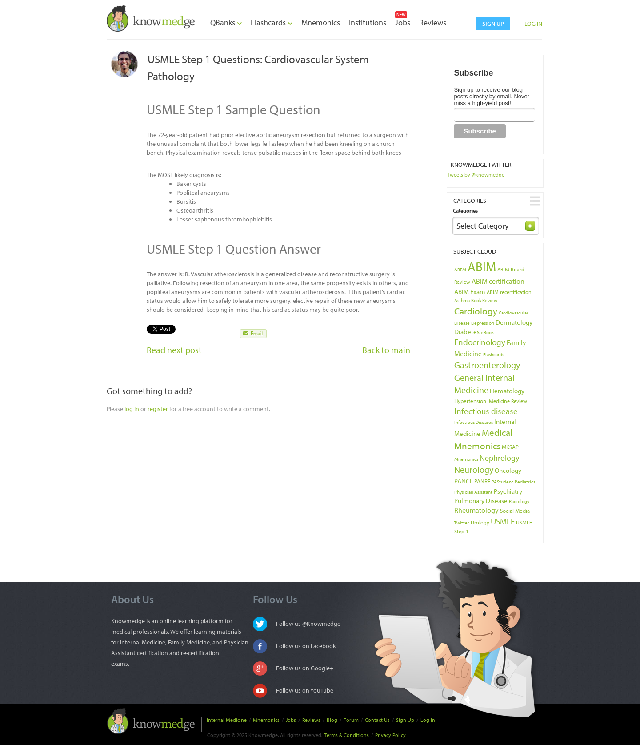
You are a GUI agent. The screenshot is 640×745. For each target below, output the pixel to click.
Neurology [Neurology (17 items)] (473, 469)
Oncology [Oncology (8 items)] (508, 470)
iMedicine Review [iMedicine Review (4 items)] (507, 401)
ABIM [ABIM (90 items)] (482, 266)
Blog (332, 720)
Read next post (174, 349)
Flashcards (271, 22)
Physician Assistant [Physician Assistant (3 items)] (473, 492)
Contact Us (377, 720)
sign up (493, 24)
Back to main (386, 349)
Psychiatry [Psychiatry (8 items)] (508, 491)
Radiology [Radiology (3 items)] (519, 501)
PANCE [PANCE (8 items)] (463, 480)
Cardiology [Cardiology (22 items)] (475, 311)
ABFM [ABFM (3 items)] (460, 269)
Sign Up (405, 720)
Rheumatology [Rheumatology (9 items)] (476, 510)
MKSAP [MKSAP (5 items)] (510, 447)
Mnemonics (320, 22)
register (158, 409)
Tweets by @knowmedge (475, 174)
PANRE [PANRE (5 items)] (482, 481)
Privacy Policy (390, 735)
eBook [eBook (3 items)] (487, 332)
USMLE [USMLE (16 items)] (503, 521)
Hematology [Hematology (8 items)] (507, 390)
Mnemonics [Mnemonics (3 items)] (466, 459)
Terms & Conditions (346, 735)
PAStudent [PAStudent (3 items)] (502, 482)
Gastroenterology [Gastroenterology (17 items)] (487, 364)
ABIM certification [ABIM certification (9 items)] (498, 281)
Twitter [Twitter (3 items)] (461, 522)
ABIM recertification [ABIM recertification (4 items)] (509, 292)
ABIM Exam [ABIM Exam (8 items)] (469, 291)
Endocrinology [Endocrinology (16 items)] (479, 342)
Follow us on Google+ (304, 668)
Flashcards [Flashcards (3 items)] (493, 354)
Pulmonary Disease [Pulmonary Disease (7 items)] (481, 500)
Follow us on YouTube (304, 690)
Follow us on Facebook (306, 646)
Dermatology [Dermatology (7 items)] (514, 322)
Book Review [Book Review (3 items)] (484, 300)
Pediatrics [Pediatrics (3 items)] (525, 482)
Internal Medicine (227, 720)
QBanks (226, 22)
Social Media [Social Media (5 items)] (515, 510)
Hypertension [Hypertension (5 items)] (470, 400)
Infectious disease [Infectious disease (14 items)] (486, 411)
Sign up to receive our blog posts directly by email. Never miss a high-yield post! (491, 96)
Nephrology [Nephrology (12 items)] (499, 458)
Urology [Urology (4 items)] (480, 522)
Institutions (367, 22)
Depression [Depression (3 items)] (482, 323)
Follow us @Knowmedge (308, 624)
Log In (427, 720)
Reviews (432, 22)
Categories (465, 210)
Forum (351, 720)
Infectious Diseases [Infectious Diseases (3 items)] (473, 422)
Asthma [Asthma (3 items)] (462, 300)
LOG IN (533, 24)
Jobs (402, 22)
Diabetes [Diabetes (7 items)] (467, 331)
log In (131, 409)
